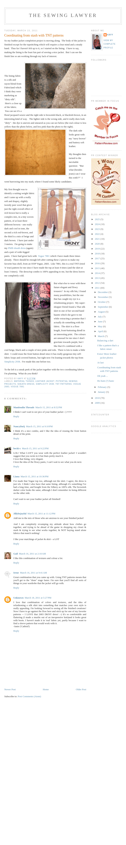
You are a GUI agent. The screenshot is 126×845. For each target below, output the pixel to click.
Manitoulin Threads (23, 407)
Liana (16, 476)
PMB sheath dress (17, 248)
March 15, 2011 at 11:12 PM (41, 513)
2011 (97, 287)
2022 (97, 234)
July (100, 316)
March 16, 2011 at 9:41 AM (33, 572)
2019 (97, 248)
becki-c (17, 448)
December (103, 292)
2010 (97, 398)
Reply (16, 416)
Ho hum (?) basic (105, 380)
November (103, 297)
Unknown (18, 597)
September (103, 306)
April (101, 331)
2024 (97, 224)
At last (100, 362)
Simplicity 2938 (12, 361)
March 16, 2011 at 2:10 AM (32, 553)
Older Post (81, 689)
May (100, 326)
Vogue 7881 (44, 256)
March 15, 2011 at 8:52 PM (48, 407)
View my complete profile (110, 44)
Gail (15, 553)
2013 (97, 278)
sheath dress (25, 384)
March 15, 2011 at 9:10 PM (39, 426)
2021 (97, 238)
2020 (97, 243)
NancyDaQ (19, 426)
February (102, 387)
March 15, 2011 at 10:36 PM (35, 476)
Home (46, 689)
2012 (97, 282)
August (102, 311)
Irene (16, 572)
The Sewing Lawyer (63, 15)
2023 (97, 229)
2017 (97, 258)
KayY (110, 35)
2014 (97, 273)
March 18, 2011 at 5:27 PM (38, 597)
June (100, 321)
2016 (97, 263)
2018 (97, 253)
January (102, 391)
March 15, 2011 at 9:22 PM (35, 448)
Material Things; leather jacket (34, 381)
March (101, 336)
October (102, 301)
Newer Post (10, 689)
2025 (97, 219)
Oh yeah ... (102, 375)
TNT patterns (63, 384)
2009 (97, 402)
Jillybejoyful (19, 513)
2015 (97, 268)
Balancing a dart (105, 340)
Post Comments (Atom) (29, 696)
